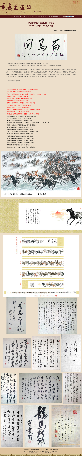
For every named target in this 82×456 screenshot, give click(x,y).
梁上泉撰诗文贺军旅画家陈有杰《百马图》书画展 (20, 127)
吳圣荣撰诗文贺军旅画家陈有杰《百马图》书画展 (20, 136)
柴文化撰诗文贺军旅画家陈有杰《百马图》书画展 (20, 140)
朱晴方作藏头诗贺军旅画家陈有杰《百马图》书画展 (20, 142)
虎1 (28, 16)
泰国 (52, 16)
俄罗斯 (54, 16)
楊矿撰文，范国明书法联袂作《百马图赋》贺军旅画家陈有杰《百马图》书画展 (28, 122)
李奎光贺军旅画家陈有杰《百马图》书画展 (18, 145)
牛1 (32, 16)
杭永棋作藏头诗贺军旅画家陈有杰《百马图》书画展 (20, 138)
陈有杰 (13, 16)
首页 (9, 16)
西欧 (57, 16)
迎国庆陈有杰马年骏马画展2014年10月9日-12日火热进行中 (22, 116)
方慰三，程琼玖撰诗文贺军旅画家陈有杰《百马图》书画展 (22, 131)
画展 (65, 16)
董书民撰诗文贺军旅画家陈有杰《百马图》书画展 (20, 129)
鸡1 (46, 16)
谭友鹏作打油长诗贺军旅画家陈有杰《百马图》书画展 (21, 125)
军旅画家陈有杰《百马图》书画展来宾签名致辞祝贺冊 (21, 147)
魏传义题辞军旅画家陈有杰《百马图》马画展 (19, 118)
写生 (17, 16)
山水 (63, 16)
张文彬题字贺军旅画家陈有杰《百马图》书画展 (19, 120)
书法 (60, 16)
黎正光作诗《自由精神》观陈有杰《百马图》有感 (20, 134)
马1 (37, 16)
